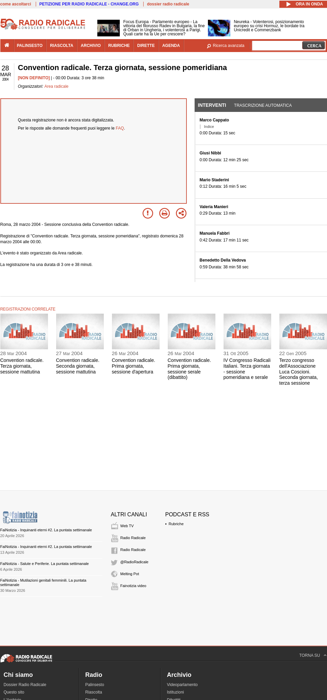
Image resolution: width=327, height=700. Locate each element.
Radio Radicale (133, 538)
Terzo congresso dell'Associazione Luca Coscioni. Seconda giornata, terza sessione (298, 371)
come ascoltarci (15, 4)
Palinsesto (94, 684)
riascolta (61, 45)
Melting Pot (129, 574)
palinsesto (30, 45)
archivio (91, 45)
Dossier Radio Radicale (25, 684)
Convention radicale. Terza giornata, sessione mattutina (22, 365)
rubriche (119, 45)
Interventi (212, 105)
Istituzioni (175, 692)
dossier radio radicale (168, 4)
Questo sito (14, 692)
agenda (171, 45)
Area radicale (57, 86)
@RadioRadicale (134, 562)
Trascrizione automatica (263, 105)
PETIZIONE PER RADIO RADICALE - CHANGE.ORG (89, 4)
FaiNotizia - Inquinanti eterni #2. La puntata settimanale (46, 530)
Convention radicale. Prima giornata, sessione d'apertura (134, 365)
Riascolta (93, 692)
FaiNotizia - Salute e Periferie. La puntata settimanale (44, 564)
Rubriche (176, 524)
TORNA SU (309, 655)
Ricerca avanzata (229, 45)
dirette (145, 45)
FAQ (120, 128)
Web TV (127, 526)
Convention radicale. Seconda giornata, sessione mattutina (78, 365)
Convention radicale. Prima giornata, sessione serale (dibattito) (189, 368)
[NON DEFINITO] (34, 78)
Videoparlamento (182, 684)
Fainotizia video (133, 586)
